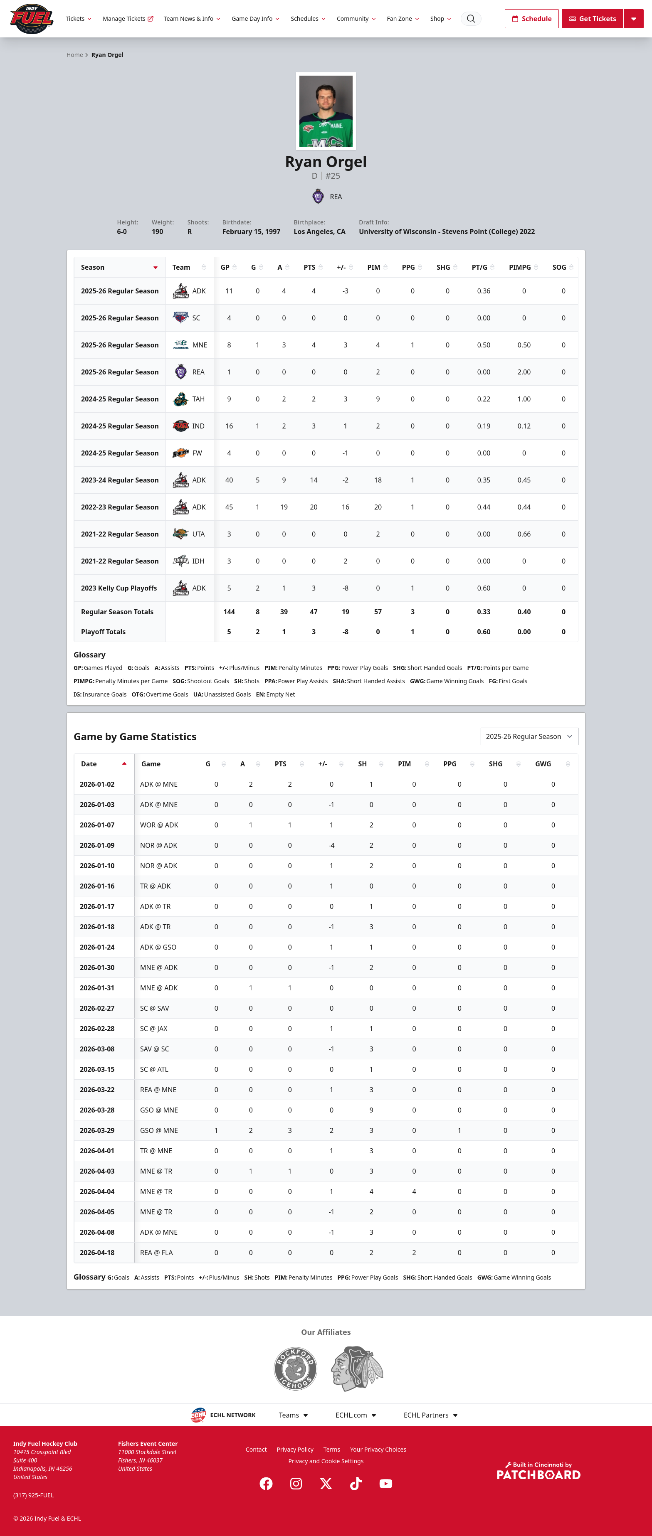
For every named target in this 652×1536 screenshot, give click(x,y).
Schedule (532, 18)
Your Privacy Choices (378, 1449)
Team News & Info (193, 18)
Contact (256, 1449)
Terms (332, 1449)
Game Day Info (256, 18)
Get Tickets (592, 18)
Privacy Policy (295, 1449)
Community (357, 18)
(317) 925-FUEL (33, 1495)
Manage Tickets (128, 18)
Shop (441, 18)
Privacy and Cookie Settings (326, 1461)
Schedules (308, 18)
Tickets (79, 18)
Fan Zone (403, 18)
